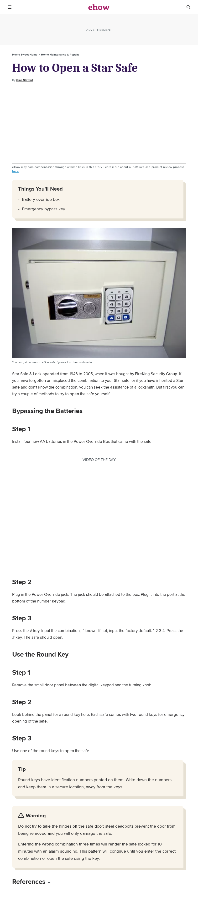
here (15, 171)
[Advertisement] (99, 123)
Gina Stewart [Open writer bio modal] (24, 80)
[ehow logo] (99, 7)
